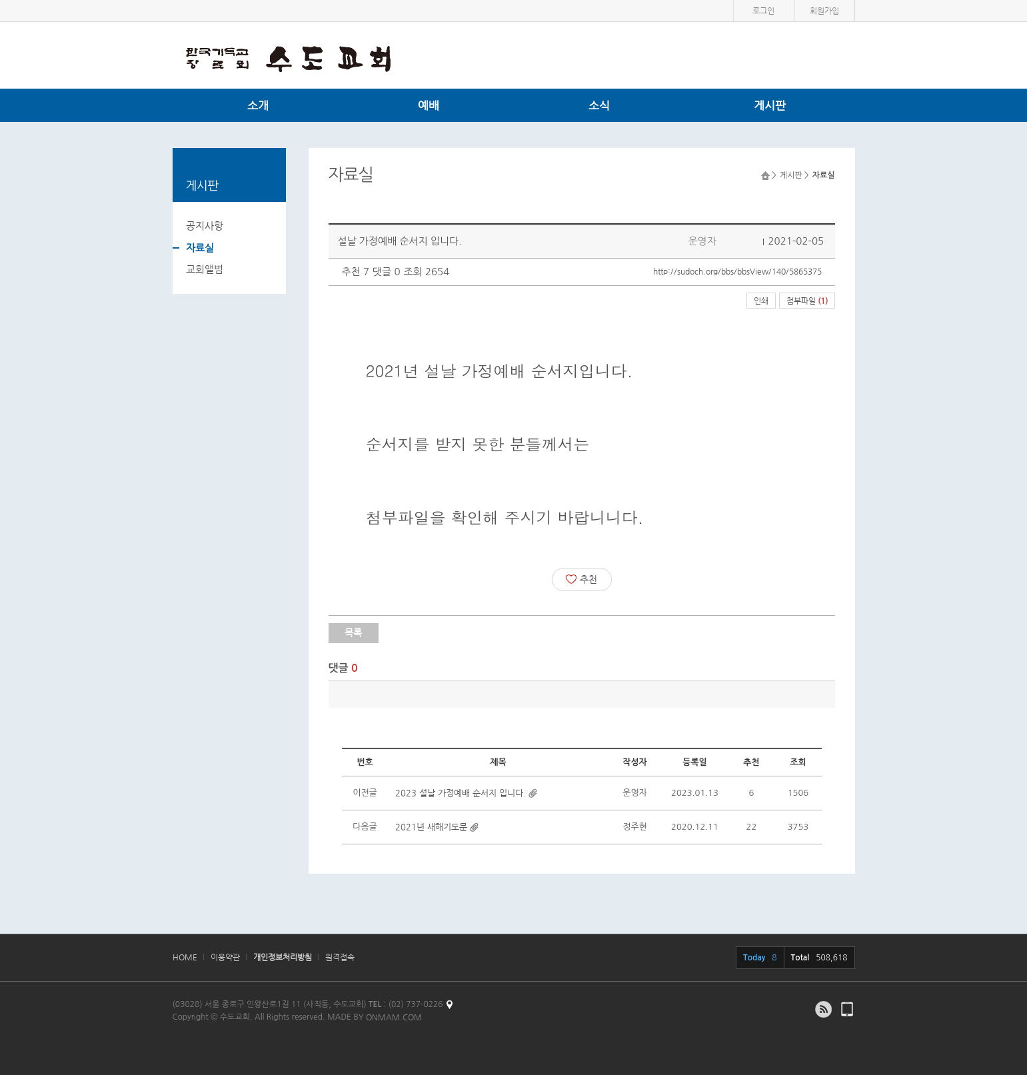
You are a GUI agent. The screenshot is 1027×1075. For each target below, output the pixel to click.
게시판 (770, 105)
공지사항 (204, 225)
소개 (258, 105)
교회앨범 (204, 269)
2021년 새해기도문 (431, 827)
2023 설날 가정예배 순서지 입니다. (460, 793)
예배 (428, 105)
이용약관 (225, 957)
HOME (185, 957)
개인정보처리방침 (282, 957)
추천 (581, 579)
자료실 (200, 247)
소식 (599, 105)
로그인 (763, 10)
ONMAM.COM (394, 1017)
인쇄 (761, 300)
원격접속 (340, 957)
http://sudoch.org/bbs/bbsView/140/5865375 (737, 271)
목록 (353, 632)
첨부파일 (807, 300)
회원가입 (824, 10)
